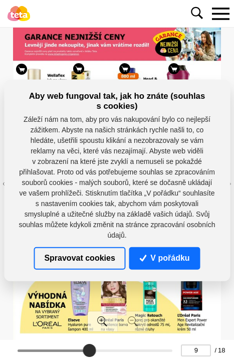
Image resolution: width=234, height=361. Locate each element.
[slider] (89, 350)
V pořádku (165, 258)
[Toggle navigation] (220, 13)
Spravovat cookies (79, 258)
